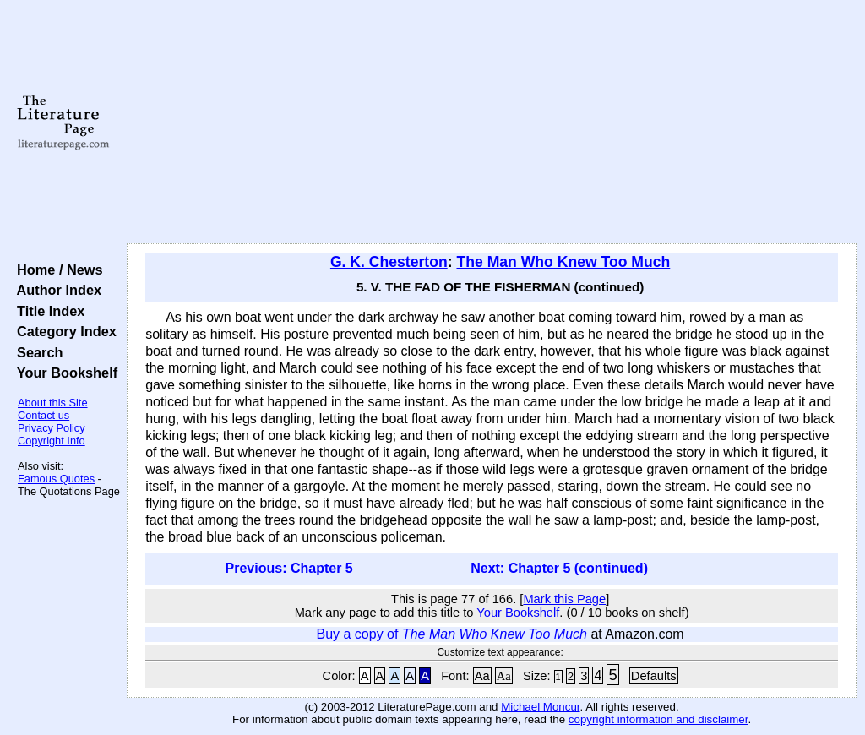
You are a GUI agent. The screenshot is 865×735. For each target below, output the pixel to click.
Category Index (63, 331)
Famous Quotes (56, 478)
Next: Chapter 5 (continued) (559, 568)
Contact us (43, 415)
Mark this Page (564, 599)
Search (36, 352)
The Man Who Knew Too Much (563, 261)
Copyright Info (51, 440)
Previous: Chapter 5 (289, 568)
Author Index (55, 289)
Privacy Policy (51, 428)
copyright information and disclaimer (658, 719)
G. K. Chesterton (389, 261)
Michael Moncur (540, 706)
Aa (482, 676)
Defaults (654, 676)
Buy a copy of (452, 634)
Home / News (56, 269)
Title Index (46, 310)
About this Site (53, 402)
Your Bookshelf (63, 372)
